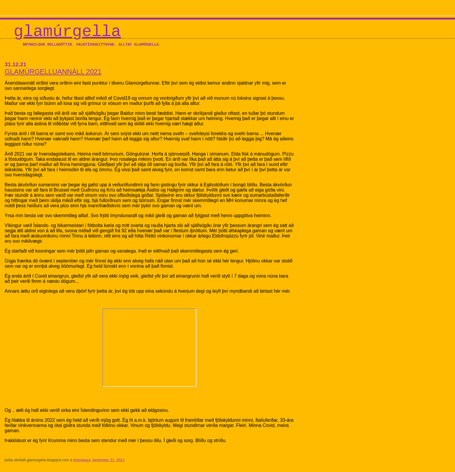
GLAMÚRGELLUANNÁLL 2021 (53, 72)
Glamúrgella (67, 31)
